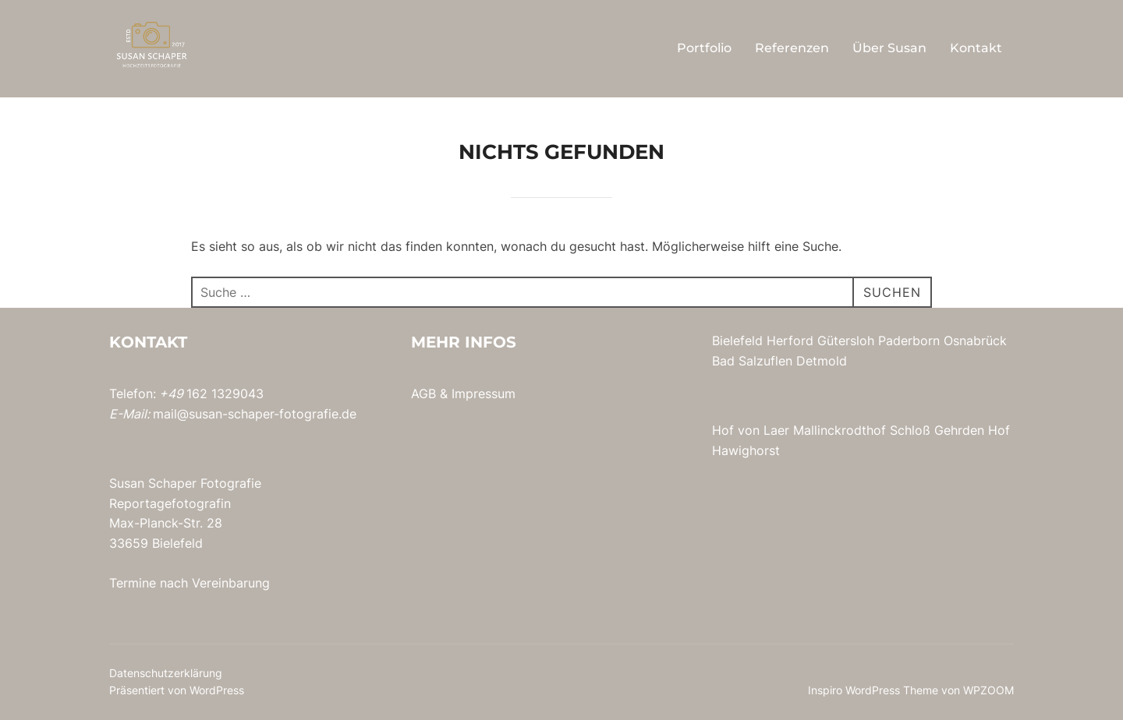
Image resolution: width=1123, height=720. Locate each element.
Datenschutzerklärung (165, 672)
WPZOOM (988, 690)
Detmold (821, 361)
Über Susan (889, 48)
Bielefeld (737, 340)
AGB (423, 393)
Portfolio (704, 48)
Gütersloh (845, 340)
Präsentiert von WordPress (176, 690)
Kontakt (976, 48)
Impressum (483, 393)
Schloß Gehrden (937, 430)
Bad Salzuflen (752, 361)
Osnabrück (975, 340)
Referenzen (792, 48)
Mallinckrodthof (839, 430)
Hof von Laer (750, 430)
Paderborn (909, 340)
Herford (790, 340)
